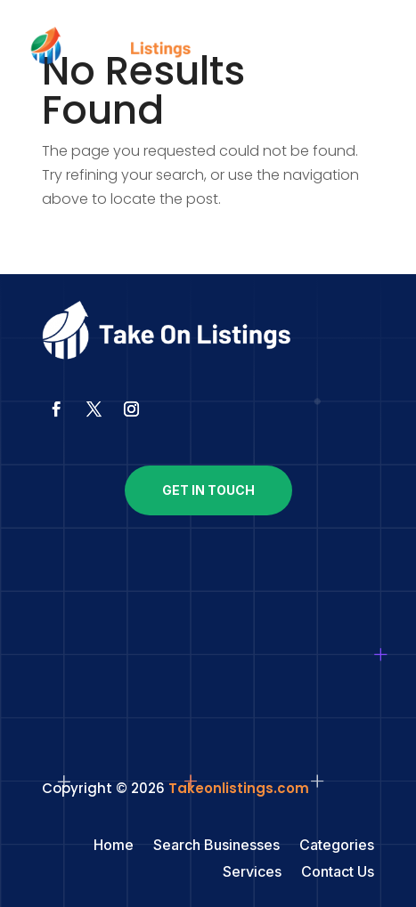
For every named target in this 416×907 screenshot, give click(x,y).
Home (114, 846)
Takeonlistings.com (238, 788)
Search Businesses (216, 846)
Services (252, 872)
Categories (336, 846)
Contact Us (337, 872)
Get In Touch (208, 490)
